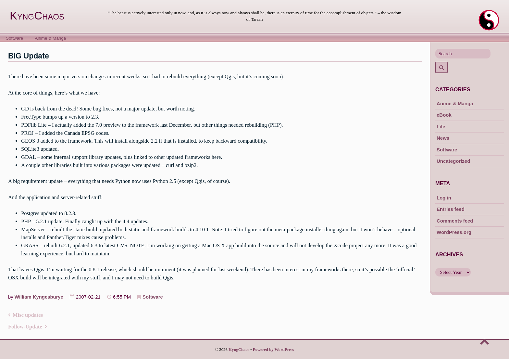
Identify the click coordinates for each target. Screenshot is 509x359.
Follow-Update (25, 327)
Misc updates (28, 315)
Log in (444, 197)
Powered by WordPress (273, 349)
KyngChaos (37, 15)
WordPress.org (454, 232)
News (443, 138)
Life (441, 126)
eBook (444, 115)
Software (14, 38)
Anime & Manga (50, 38)
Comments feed (455, 221)
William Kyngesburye (39, 297)
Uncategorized (453, 161)
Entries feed (451, 209)
